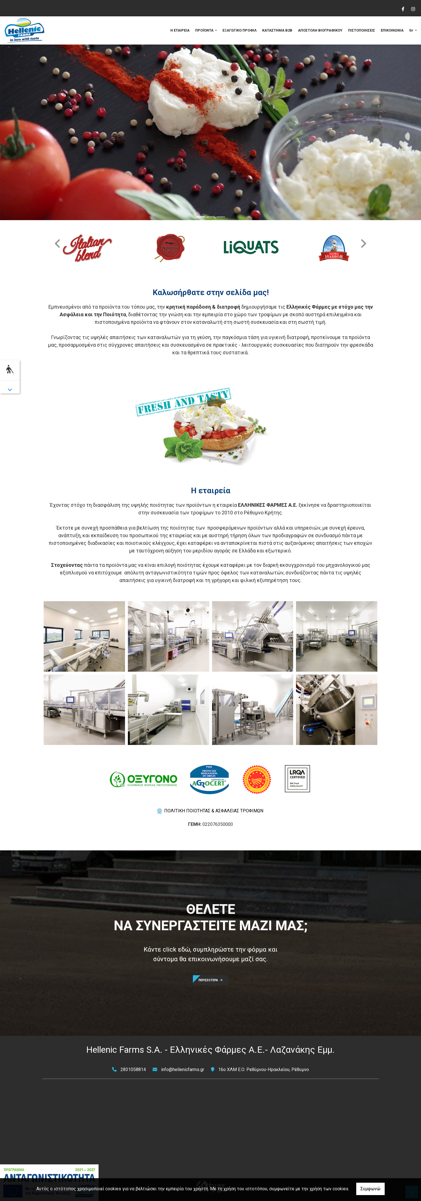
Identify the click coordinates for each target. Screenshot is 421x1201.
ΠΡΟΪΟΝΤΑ (204, 30)
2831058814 (133, 1069)
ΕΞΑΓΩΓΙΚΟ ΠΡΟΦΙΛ (239, 30)
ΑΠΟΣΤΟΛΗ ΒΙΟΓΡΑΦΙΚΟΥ (320, 30)
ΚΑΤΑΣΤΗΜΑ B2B (277, 30)
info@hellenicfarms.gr (182, 1069)
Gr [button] (411, 30)
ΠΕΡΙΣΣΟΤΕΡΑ (210, 980)
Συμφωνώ (370, 1188)
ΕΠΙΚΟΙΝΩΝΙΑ (392, 30)
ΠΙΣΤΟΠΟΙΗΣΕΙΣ (361, 30)
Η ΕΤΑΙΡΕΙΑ (180, 30)
